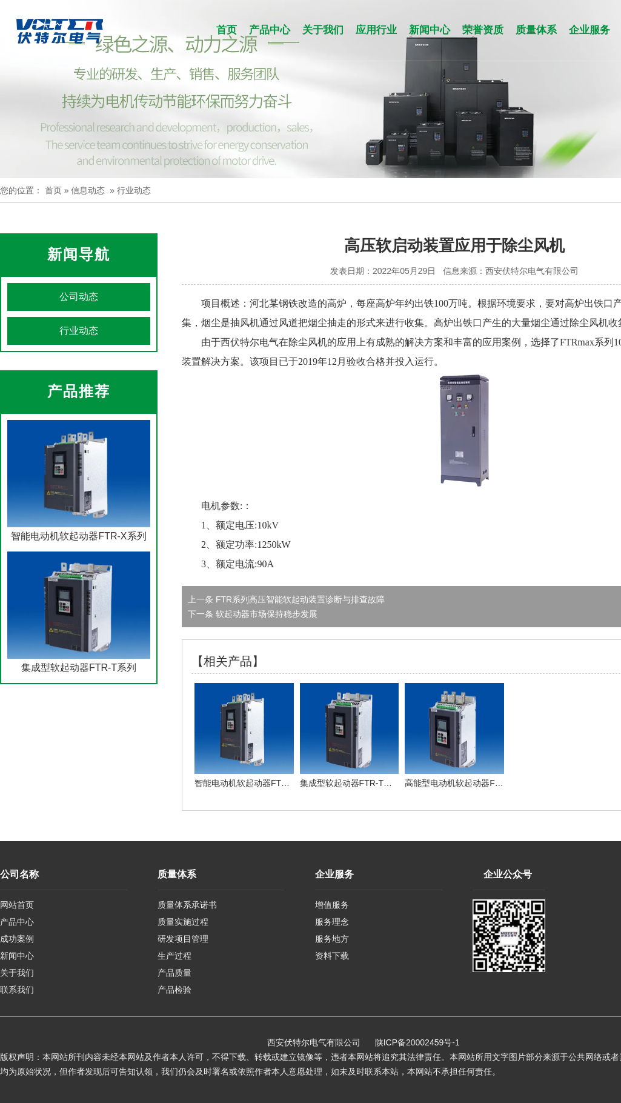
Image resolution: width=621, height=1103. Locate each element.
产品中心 (269, 30)
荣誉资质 (482, 30)
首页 (226, 30)
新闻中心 (429, 30)
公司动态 (78, 297)
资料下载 (332, 956)
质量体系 (536, 30)
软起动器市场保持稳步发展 (265, 614)
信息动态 (88, 190)
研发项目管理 (183, 939)
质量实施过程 (183, 922)
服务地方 (332, 939)
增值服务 (332, 905)
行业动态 (78, 330)
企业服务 (589, 30)
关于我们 (323, 30)
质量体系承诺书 (187, 905)
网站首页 (17, 905)
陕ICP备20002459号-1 (417, 1042)
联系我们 (17, 990)
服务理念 (332, 922)
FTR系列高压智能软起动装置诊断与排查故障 (299, 599)
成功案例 (17, 939)
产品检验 (174, 990)
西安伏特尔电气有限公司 (532, 271)
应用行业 (376, 30)
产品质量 (174, 973)
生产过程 (174, 956)
